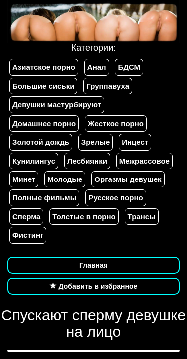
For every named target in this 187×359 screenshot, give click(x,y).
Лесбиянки (87, 161)
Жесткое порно (116, 123)
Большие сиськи (43, 86)
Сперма (26, 216)
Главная (93, 265)
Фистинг (27, 235)
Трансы (142, 216)
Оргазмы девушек (127, 179)
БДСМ (129, 67)
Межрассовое (144, 161)
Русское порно (115, 197)
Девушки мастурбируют (56, 104)
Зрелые (95, 142)
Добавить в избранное (94, 286)
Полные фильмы (44, 197)
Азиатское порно (43, 67)
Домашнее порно (44, 123)
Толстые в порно (83, 216)
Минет (23, 179)
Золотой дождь (40, 142)
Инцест (135, 142)
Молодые (64, 179)
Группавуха (107, 86)
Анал (96, 67)
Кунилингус (33, 161)
